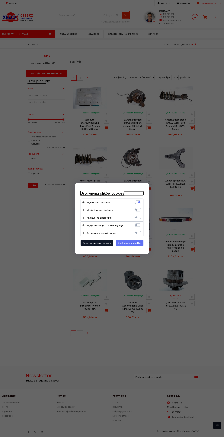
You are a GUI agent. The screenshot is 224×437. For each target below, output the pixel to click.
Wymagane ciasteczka (99, 202)
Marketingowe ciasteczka (100, 210)
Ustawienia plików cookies (102, 193)
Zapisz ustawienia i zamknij (97, 242)
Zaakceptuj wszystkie (129, 242)
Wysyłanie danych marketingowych (106, 225)
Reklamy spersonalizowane (101, 233)
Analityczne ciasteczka (99, 217)
